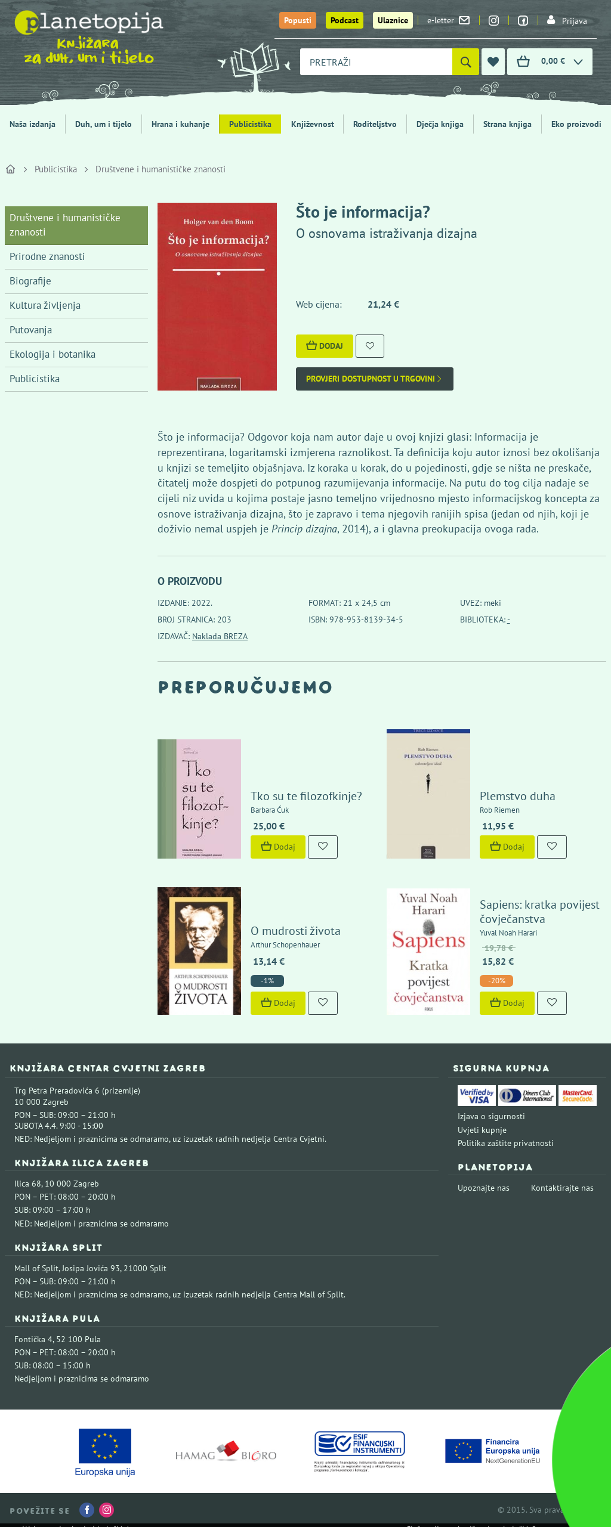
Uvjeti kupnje (482, 1130)
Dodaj (324, 345)
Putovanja (31, 329)
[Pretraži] (465, 61)
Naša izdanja (32, 124)
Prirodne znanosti (47, 256)
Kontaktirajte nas (562, 1187)
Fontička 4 (33, 1339)
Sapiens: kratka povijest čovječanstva (540, 912)
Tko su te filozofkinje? (306, 796)
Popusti (297, 20)
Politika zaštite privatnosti (506, 1143)
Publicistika (250, 124)
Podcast (345, 20)
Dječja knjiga (440, 124)
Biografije (30, 280)
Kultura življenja (45, 305)
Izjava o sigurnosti (491, 1116)
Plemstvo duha (518, 796)
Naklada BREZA (220, 636)
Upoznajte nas (484, 1187)
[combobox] (376, 61)
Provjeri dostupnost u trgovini (374, 379)
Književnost (312, 124)
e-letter (448, 20)
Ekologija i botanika (52, 354)
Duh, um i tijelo (103, 124)
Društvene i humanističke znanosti (160, 169)
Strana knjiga (507, 124)
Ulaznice (393, 20)
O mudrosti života (296, 930)
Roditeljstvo (375, 124)
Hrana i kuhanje (180, 124)
